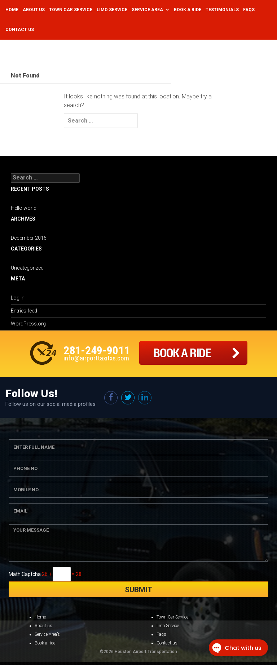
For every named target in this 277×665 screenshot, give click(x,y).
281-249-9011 (96, 350)
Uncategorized (27, 268)
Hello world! (24, 208)
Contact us (167, 643)
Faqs (249, 9)
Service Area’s (47, 634)
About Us (34, 9)
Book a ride (45, 643)
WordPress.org (28, 324)
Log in (18, 298)
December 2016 (29, 238)
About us (43, 625)
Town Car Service (70, 9)
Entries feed (24, 311)
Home (11, 9)
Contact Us (19, 29)
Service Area (147, 9)
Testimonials (222, 9)
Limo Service (112, 9)
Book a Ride (187, 9)
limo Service (168, 625)
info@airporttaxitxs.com (96, 358)
